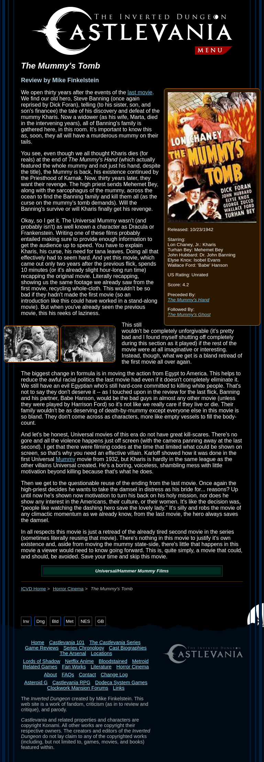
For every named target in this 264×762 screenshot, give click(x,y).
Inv (26, 621)
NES (85, 621)
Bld (55, 621)
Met (70, 621)
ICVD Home (33, 588)
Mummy (65, 459)
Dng (40, 621)
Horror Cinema (68, 588)
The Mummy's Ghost (189, 314)
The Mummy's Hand (188, 299)
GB (100, 621)
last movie (140, 92)
